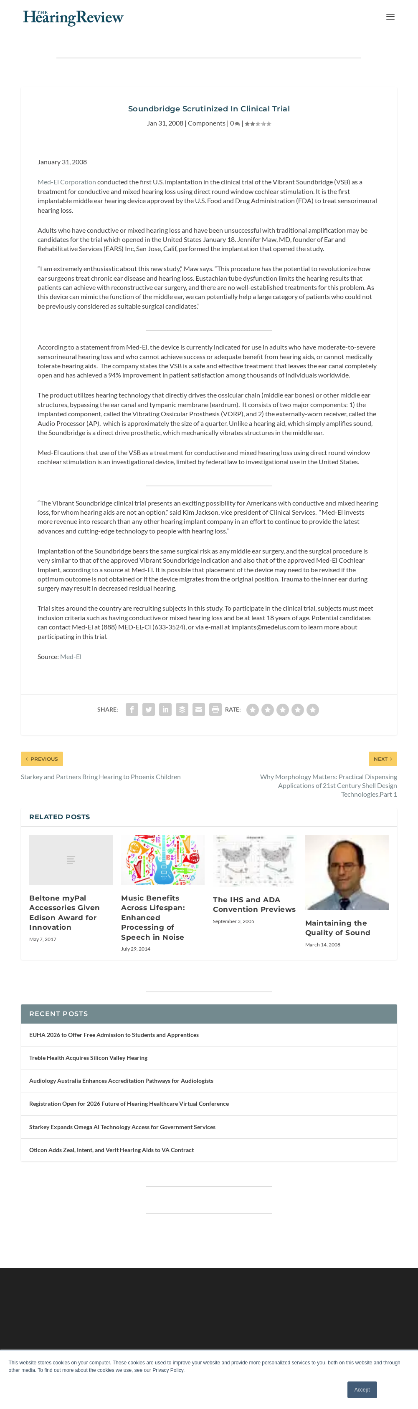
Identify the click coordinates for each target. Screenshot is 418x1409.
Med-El (70, 656)
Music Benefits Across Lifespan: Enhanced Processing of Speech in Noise (153, 917)
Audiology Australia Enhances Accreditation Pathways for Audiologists (121, 1080)
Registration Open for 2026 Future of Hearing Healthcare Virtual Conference (129, 1103)
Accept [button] (362, 1390)
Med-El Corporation (67, 182)
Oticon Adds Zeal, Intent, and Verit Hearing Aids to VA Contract (111, 1149)
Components (206, 123)
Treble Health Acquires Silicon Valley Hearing (88, 1057)
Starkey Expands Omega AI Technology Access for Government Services (122, 1126)
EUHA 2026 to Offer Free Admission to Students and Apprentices (114, 1034)
